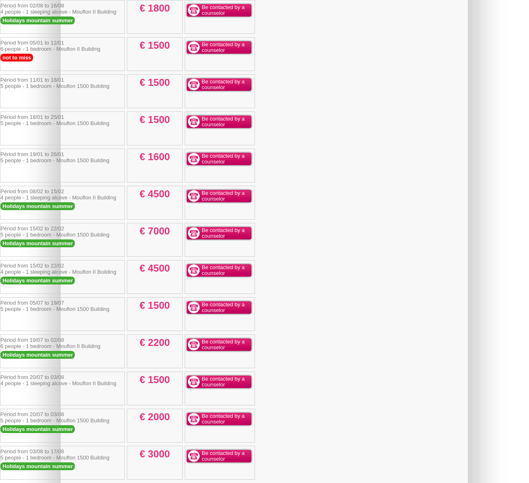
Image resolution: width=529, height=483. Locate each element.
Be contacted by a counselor (223, 10)
